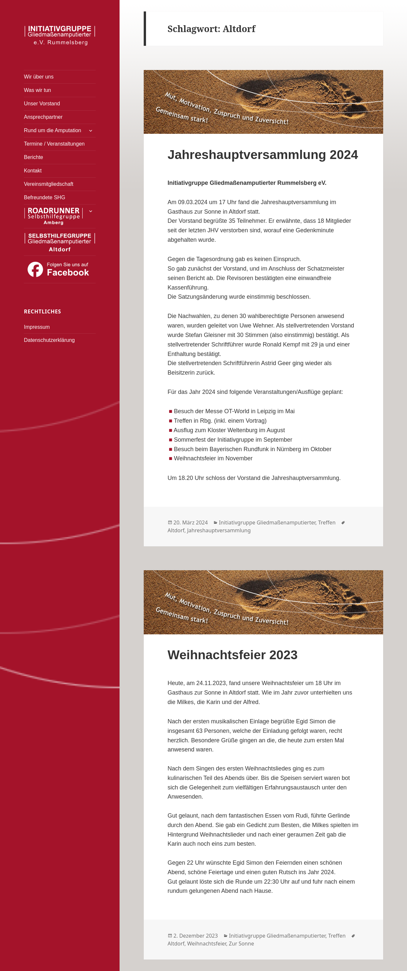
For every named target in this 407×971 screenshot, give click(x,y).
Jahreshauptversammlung (219, 530)
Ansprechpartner (43, 117)
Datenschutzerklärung (49, 340)
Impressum (37, 327)
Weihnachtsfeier (206, 943)
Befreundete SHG (44, 197)
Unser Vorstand (42, 103)
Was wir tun (37, 90)
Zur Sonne (241, 943)
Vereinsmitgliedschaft (48, 184)
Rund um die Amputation (52, 130)
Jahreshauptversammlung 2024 (263, 155)
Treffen (326, 522)
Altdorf (176, 530)
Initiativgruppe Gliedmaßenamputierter (267, 522)
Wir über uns (39, 76)
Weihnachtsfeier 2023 (233, 655)
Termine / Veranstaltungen (54, 144)
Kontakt (32, 170)
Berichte (33, 157)
